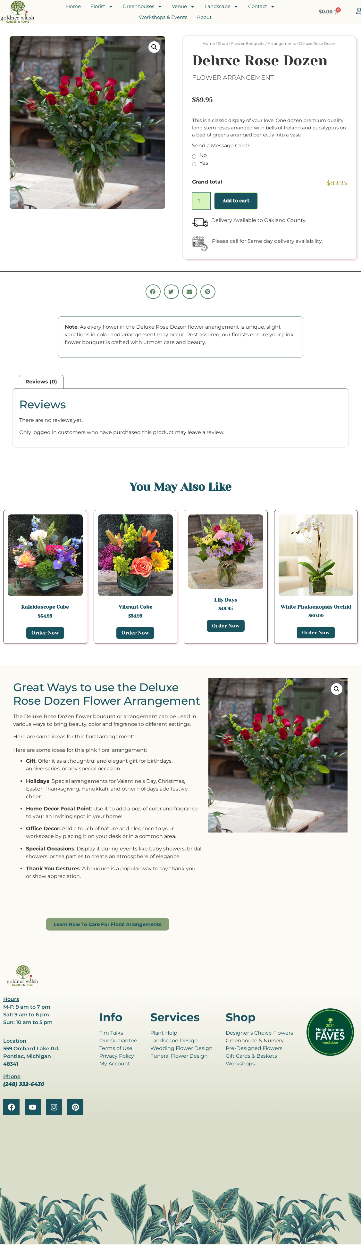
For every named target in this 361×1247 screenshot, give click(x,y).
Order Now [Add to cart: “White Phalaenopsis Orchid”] (316, 632)
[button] (154, 47)
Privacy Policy (116, 1056)
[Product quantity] (201, 201)
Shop (223, 43)
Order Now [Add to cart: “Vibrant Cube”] (135, 633)
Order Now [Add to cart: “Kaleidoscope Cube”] (45, 633)
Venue (183, 6)
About (204, 17)
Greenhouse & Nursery (255, 1041)
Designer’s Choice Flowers (259, 1033)
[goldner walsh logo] (22, 985)
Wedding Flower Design (181, 1048)
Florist (101, 6)
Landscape (222, 6)
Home (73, 6)
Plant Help (163, 1033)
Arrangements (282, 43)
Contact (261, 6)
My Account (114, 1064)
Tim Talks (111, 1033)
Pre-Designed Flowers (254, 1048)
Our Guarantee (118, 1041)
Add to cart (235, 201)
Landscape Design (174, 1041)
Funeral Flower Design (179, 1056)
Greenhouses (142, 6)
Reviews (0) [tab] (41, 382)
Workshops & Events (163, 17)
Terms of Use (115, 1048)
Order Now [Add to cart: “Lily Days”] (225, 626)
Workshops (240, 1064)
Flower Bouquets (247, 43)
